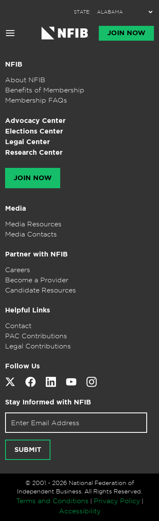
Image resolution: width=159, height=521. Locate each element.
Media (15, 208)
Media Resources (33, 224)
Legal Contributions (38, 346)
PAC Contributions (36, 336)
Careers (17, 269)
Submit (27, 449)
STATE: (82, 12)
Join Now (126, 33)
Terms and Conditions (52, 500)
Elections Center (34, 131)
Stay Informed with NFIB (48, 402)
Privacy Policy (117, 500)
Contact (18, 325)
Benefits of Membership (44, 90)
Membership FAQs (36, 100)
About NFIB (25, 79)
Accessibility (79, 511)
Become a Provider (36, 280)
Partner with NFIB (36, 254)
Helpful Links (27, 310)
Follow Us (22, 366)
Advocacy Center (35, 120)
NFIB (13, 64)
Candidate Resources (40, 290)
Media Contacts (31, 234)
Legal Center (27, 141)
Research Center (34, 152)
